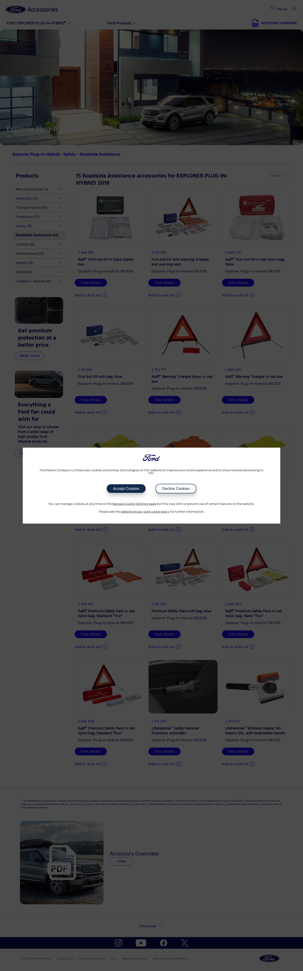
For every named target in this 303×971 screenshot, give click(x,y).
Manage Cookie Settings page (134, 503)
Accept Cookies (126, 488)
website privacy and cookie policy (145, 511)
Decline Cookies (176, 488)
